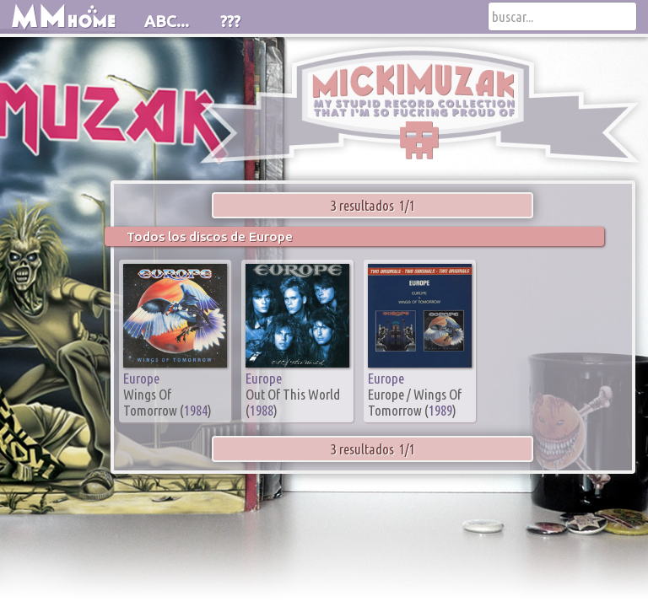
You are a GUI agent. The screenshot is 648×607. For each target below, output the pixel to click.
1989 (440, 410)
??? (230, 21)
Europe (141, 378)
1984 (196, 410)
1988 (261, 410)
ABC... (166, 21)
